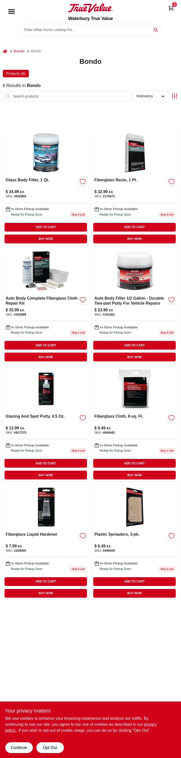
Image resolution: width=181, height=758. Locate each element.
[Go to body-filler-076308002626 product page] (135, 305)
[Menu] (11, 11)
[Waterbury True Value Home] (90, 8)
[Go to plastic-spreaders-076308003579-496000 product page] (135, 541)
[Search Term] (90, 30)
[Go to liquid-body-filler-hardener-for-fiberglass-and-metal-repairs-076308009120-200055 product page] (46, 541)
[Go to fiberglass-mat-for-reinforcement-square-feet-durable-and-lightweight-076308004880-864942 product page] (135, 423)
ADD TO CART (45, 227)
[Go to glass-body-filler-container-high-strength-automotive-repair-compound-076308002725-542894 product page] (46, 187)
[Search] (156, 29)
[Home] (5, 51)
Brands (19, 51)
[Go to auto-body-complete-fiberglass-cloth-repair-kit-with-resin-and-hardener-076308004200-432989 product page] (46, 305)
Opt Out (50, 747)
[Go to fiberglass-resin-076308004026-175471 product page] (135, 187)
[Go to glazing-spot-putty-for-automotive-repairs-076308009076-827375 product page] (46, 423)
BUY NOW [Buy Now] (46, 239)
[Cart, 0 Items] (170, 8)
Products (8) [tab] (15, 74)
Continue (19, 747)
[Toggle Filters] (174, 96)
